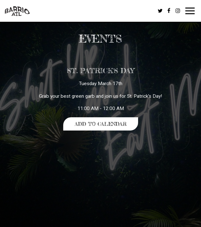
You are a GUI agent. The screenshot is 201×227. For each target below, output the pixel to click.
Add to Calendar (100, 124)
